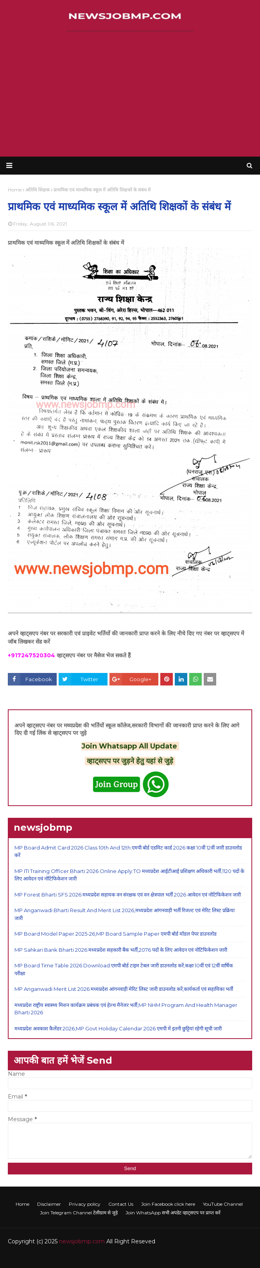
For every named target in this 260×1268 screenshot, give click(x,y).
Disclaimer (49, 1204)
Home (22, 1204)
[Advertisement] (130, 94)
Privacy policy (84, 1204)
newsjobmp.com (82, 1241)
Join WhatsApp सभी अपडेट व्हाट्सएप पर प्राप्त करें (173, 1213)
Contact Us (120, 1204)
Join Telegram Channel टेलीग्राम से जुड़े (79, 1213)
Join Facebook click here (168, 1204)
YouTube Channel (223, 1204)
